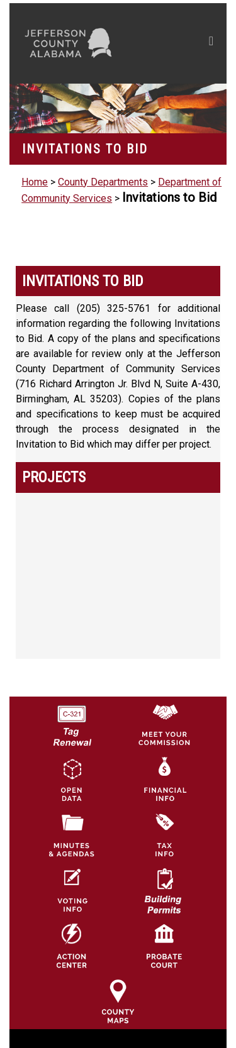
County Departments (103, 182)
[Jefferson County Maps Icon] (117, 981)
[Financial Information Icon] (164, 759)
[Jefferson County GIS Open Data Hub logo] (71, 759)
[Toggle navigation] (211, 43)
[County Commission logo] (164, 704)
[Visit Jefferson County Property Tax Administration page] (164, 815)
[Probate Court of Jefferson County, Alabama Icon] (164, 926)
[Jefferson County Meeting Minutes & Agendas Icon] (71, 815)
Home (34, 182)
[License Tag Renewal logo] (71, 704)
